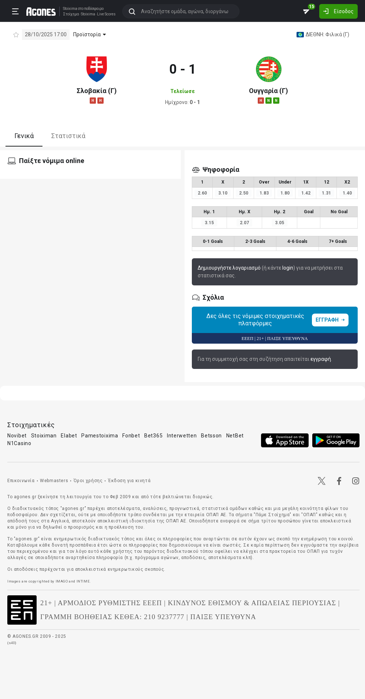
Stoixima (70, 9)
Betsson (211, 436)
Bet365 (153, 436)
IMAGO (62, 581)
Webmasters (54, 480)
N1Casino (19, 443)
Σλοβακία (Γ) (97, 91)
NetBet (235, 436)
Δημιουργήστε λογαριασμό (229, 268)
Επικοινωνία (21, 480)
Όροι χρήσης (88, 480)
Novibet (17, 436)
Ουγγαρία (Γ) (268, 91)
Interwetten (182, 436)
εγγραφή (320, 359)
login (287, 268)
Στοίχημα (71, 14)
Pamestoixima (99, 436)
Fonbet (131, 436)
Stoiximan (44, 436)
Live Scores (106, 14)
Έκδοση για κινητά (129, 480)
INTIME (83, 581)
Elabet (69, 436)
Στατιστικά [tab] (68, 136)
